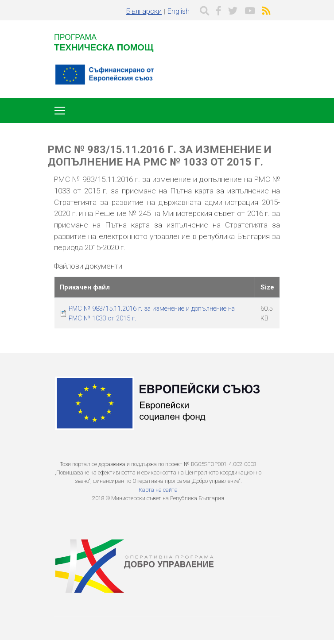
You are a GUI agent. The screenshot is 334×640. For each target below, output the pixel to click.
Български (144, 11)
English (178, 11)
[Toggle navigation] (59, 111)
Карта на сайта (158, 489)
